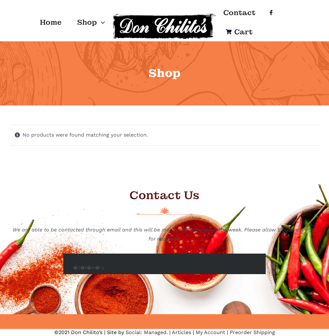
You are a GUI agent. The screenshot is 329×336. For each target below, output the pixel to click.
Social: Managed (146, 332)
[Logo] (164, 15)
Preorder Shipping (252, 332)
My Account (210, 332)
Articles (181, 332)
